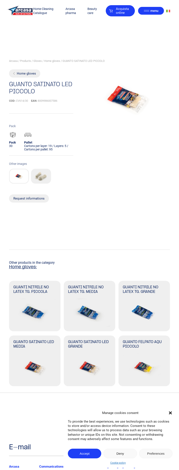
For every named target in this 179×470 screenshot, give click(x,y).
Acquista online (119, 11)
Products (25, 60)
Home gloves (52, 60)
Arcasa (13, 60)
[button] (170, 413)
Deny (120, 453)
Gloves (37, 60)
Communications (51, 466)
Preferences (156, 453)
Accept (85, 453)
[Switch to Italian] (168, 11)
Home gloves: (23, 267)
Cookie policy (118, 462)
